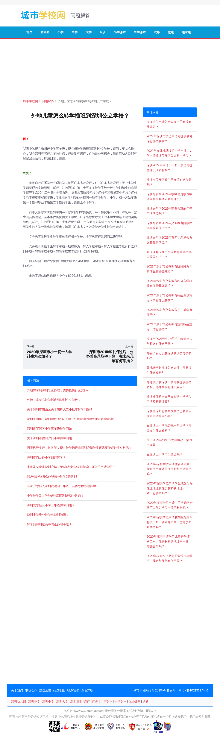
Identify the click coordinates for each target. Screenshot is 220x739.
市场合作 (31, 690)
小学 (60, 32)
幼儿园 (44, 32)
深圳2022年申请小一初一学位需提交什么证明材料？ (169, 167)
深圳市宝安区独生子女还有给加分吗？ (169, 182)
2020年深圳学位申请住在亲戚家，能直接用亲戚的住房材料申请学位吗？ (170, 469)
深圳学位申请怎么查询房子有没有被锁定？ (169, 124)
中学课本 (140, 32)
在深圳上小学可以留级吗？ (165, 454)
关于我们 (17, 690)
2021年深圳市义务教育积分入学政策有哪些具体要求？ (169, 283)
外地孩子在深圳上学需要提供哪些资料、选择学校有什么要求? (169, 384)
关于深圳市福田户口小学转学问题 (49, 438)
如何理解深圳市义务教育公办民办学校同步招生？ (169, 254)
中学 (75, 32)
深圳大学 (62, 701)
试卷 (157, 32)
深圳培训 (76, 701)
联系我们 (73, 690)
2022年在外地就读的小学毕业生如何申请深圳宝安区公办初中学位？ (169, 153)
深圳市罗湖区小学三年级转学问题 (49, 428)
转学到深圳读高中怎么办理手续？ (49, 524)
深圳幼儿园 (18, 701)
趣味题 (186, 32)
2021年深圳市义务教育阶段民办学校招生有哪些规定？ (169, 269)
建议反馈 (45, 690)
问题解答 (48, 101)
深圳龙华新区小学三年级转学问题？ (51, 505)
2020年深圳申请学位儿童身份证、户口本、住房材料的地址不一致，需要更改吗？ (170, 541)
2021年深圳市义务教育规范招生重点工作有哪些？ (169, 327)
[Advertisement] (110, 67)
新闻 (87, 701)
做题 (171, 32)
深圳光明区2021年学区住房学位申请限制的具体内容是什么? (169, 196)
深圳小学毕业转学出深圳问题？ (48, 515)
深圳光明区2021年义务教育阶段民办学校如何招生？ (169, 225)
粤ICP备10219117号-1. (194, 690)
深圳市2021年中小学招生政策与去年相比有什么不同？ (169, 341)
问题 (95, 701)
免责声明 (87, 690)
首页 (29, 32)
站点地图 (59, 690)
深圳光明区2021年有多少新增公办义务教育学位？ (169, 240)
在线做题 (134, 701)
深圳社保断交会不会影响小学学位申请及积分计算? (169, 399)
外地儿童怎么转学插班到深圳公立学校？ (54, 400)
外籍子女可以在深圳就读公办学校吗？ (169, 355)
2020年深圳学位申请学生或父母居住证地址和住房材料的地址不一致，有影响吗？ (170, 488)
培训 (103, 32)
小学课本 (120, 32)
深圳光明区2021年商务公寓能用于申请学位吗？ (169, 211)
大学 (89, 32)
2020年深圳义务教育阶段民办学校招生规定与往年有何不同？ (170, 558)
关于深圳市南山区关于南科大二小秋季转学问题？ (60, 409)
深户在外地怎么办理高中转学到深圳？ (52, 476)
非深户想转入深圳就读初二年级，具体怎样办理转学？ (63, 486)
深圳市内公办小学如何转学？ (46, 457)
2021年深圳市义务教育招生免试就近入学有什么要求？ (169, 298)
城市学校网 (30, 101)
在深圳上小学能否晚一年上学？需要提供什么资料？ (169, 428)
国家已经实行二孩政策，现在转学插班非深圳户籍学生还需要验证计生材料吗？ (79, 448)
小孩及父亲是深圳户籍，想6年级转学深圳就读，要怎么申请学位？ (71, 467)
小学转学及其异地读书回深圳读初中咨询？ (55, 495)
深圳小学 (34, 701)
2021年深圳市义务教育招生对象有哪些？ (169, 312)
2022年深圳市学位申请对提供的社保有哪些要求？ (169, 139)
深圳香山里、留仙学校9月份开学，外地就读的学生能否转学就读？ (71, 419)
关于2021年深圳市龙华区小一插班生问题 (169, 442)
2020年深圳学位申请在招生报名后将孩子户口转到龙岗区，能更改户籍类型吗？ (170, 522)
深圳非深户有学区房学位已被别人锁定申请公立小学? (169, 413)
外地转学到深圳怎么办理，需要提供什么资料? (57, 390)
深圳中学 (48, 701)
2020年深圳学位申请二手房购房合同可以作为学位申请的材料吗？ (170, 505)
